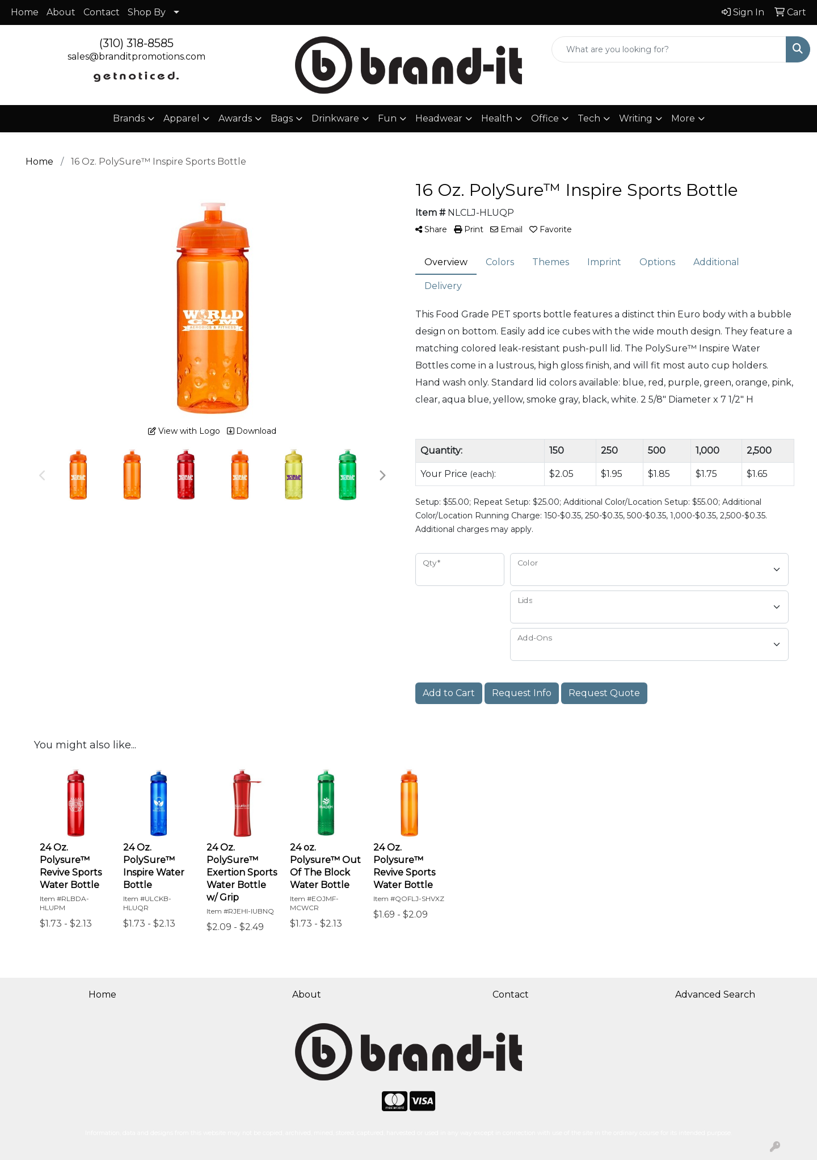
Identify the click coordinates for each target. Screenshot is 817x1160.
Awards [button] (235, 118)
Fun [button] (387, 118)
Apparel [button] (181, 118)
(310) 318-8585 (136, 43)
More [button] (683, 118)
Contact (101, 12)
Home (25, 12)
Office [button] (545, 118)
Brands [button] (129, 118)
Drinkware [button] (335, 118)
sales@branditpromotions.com (136, 56)
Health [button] (496, 118)
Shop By (147, 12)
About (61, 12)
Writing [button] (635, 118)
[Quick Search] (668, 49)
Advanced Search (715, 994)
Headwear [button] (438, 118)
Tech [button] (589, 118)
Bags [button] (282, 118)
